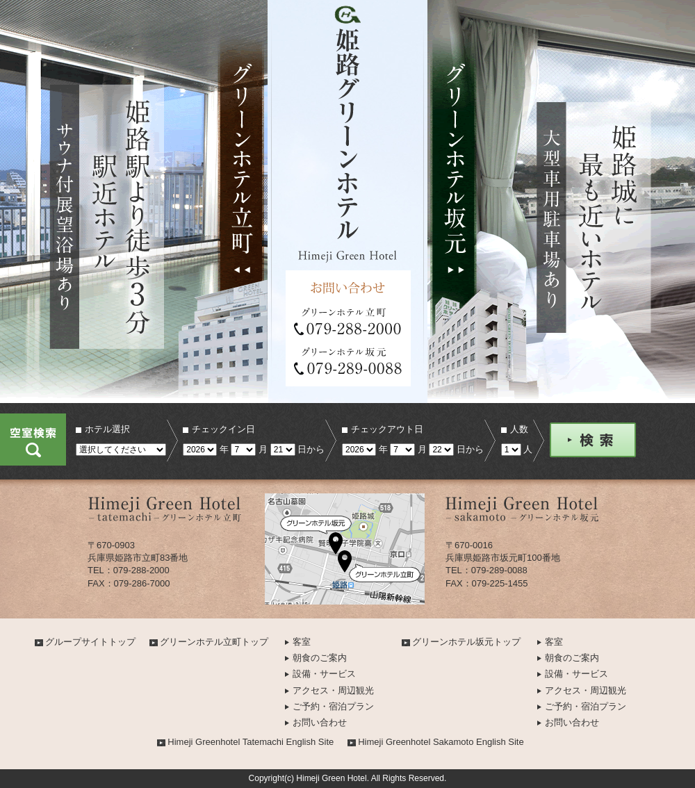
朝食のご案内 (320, 657)
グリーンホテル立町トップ (214, 642)
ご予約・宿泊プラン (333, 706)
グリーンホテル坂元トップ (466, 642)
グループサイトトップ (90, 642)
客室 (302, 642)
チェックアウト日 (387, 429)
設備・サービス (324, 673)
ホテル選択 (107, 429)
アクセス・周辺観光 (333, 690)
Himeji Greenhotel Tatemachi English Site (250, 742)
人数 (519, 429)
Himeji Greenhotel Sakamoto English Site (440, 742)
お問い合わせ (320, 722)
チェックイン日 (223, 429)
